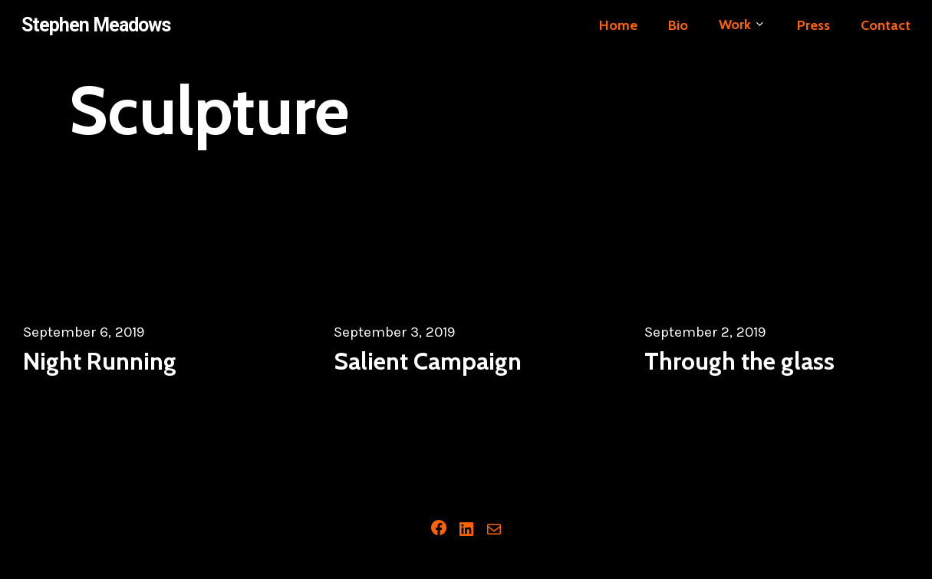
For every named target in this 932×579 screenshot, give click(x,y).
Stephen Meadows (95, 25)
